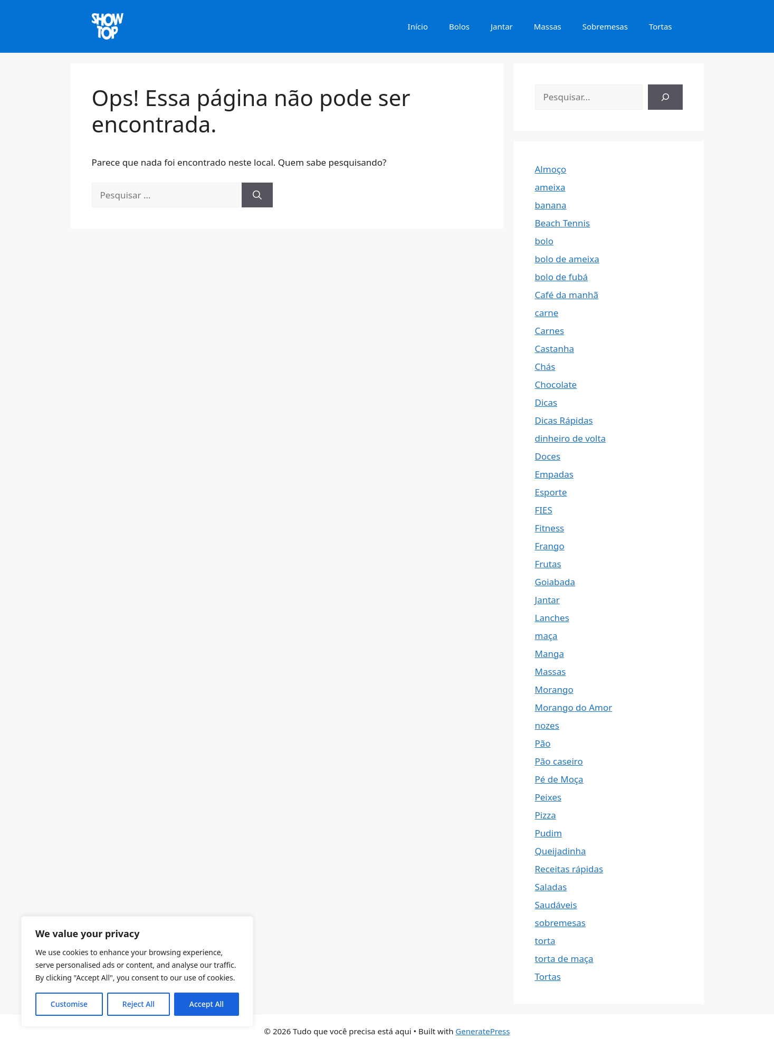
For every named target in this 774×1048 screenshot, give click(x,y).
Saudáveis (556, 905)
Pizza (545, 815)
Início (418, 26)
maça (546, 636)
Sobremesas (605, 26)
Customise (69, 1004)
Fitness (550, 528)
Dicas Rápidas (564, 420)
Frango (550, 546)
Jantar (502, 26)
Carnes (550, 331)
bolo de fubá (561, 277)
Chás (545, 366)
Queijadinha (560, 851)
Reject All (138, 1004)
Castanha (555, 348)
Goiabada (555, 582)
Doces (548, 456)
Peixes (548, 797)
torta (545, 941)
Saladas (551, 887)
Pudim (548, 833)
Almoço (551, 169)
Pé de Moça (559, 779)
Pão (543, 743)
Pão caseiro (559, 761)
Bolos (459, 26)
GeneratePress (482, 1031)
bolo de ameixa (567, 259)
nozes (547, 725)
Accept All (206, 1004)
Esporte (551, 492)
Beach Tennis (562, 223)
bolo (544, 241)
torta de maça (564, 958)
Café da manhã (567, 295)
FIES (543, 510)
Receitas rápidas (569, 869)
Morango (554, 689)
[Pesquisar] (257, 195)
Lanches (552, 618)
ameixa (550, 187)
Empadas (554, 474)
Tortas (660, 26)
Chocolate (556, 384)
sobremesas (560, 923)
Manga (549, 653)
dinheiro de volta (570, 438)
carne (547, 313)
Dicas (546, 402)
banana (551, 205)
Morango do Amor (574, 707)
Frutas (548, 564)
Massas (547, 26)
